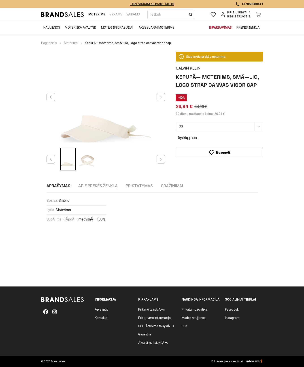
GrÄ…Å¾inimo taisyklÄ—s (156, 326)
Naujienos (51, 27)
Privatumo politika (194, 309)
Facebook (232, 309)
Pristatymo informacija (154, 318)
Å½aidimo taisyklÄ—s (153, 342)
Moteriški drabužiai (117, 27)
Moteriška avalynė (80, 27)
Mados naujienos (194, 318)
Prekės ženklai (248, 27)
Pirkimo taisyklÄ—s (151, 309)
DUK (184, 326)
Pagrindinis (49, 43)
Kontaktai (101, 318)
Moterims (96, 14)
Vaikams (133, 14)
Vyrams (115, 14)
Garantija (144, 334)
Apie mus (101, 309)
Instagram (232, 318)
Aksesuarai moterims (156, 27)
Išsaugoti (219, 143)
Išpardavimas (220, 27)
